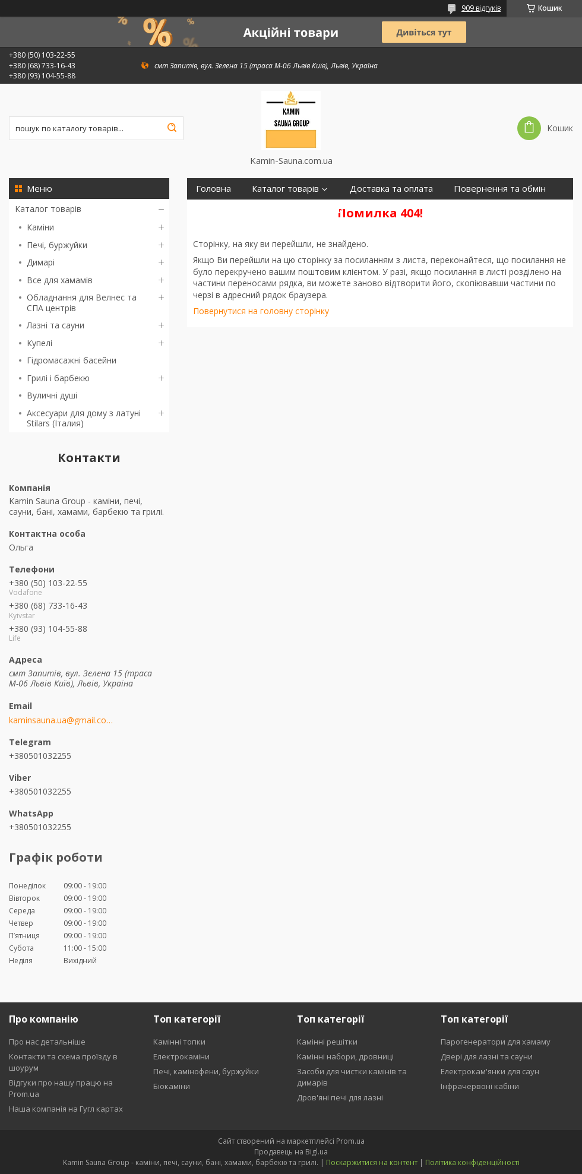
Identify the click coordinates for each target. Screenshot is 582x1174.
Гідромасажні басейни (71, 360)
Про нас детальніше (47, 1041)
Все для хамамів (60, 280)
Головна (213, 188)
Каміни (40, 227)
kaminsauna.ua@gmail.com (61, 720)
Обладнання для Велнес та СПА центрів (82, 303)
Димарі (41, 262)
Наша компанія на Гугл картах (66, 1108)
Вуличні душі (52, 395)
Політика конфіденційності (472, 1162)
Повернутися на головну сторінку (261, 311)
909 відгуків (481, 8)
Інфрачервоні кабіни (480, 1086)
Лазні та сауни (55, 325)
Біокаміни (171, 1086)
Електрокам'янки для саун (490, 1071)
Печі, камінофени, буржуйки (206, 1071)
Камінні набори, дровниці (345, 1056)
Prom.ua (350, 1141)
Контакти (271, 209)
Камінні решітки (327, 1041)
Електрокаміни (181, 1056)
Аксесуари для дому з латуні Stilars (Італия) (84, 418)
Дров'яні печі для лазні (340, 1097)
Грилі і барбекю (58, 378)
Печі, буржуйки (57, 245)
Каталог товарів (48, 208)
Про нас (213, 209)
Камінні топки (179, 1041)
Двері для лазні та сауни (487, 1056)
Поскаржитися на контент (371, 1162)
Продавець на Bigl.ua (291, 1152)
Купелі (39, 343)
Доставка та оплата (391, 188)
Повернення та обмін (500, 188)
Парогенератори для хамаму (496, 1041)
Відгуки (327, 209)
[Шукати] (172, 128)
